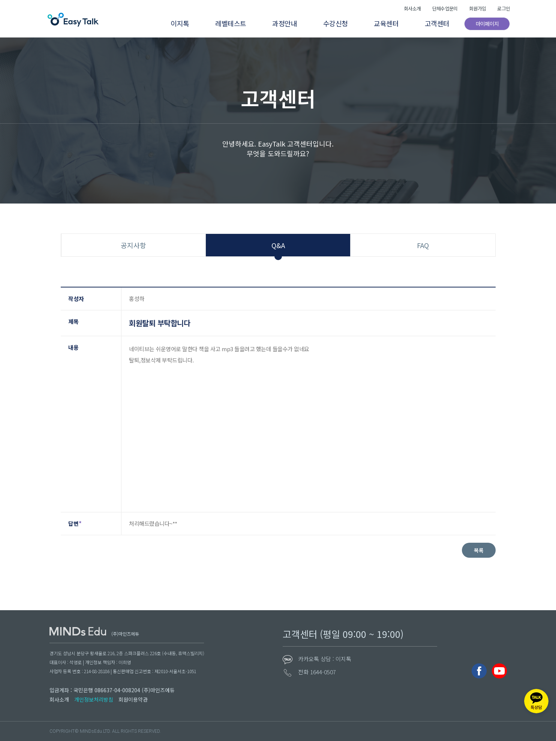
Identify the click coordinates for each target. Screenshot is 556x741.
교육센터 (381, 23)
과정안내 (278, 23)
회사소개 (406, 8)
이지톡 (171, 23)
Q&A (278, 245)
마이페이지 (484, 23)
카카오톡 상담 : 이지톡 (324, 659)
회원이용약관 (133, 699)
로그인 (500, 8)
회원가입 (473, 8)
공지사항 (133, 245)
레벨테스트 (223, 23)
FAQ (423, 245)
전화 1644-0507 (317, 672)
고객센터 (433, 23)
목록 (479, 550)
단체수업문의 (439, 8)
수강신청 (330, 23)
